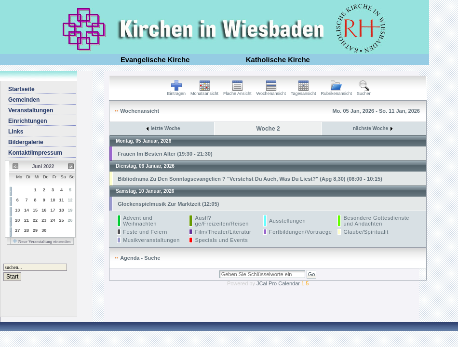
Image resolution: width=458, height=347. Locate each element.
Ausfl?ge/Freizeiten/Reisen (222, 221)
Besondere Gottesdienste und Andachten (376, 221)
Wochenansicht (271, 91)
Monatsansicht (204, 91)
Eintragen (176, 91)
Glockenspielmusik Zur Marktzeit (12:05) (168, 204)
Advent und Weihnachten (140, 221)
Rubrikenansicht (336, 91)
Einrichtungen (27, 121)
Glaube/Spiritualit (365, 232)
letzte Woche (163, 128)
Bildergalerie (25, 142)
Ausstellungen (287, 221)
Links (15, 131)
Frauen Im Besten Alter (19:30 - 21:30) (165, 154)
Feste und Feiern (145, 232)
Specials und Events (221, 240)
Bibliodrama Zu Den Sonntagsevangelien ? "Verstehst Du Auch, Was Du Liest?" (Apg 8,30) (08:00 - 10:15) (250, 179)
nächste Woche (372, 128)
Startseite (21, 89)
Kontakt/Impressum (35, 152)
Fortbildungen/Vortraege (300, 232)
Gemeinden (24, 99)
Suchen (364, 91)
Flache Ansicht (237, 91)
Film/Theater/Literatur (223, 232)
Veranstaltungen (30, 110)
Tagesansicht (303, 91)
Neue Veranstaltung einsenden (41, 241)
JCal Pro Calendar (282, 283)
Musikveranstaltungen (151, 240)
